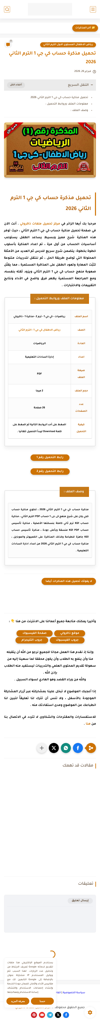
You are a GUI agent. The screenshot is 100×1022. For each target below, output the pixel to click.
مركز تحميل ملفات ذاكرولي (40, 224)
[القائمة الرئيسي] (93, 9)
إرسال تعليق (80, 900)
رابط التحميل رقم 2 (50, 471)
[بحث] (7, 9)
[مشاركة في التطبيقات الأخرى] (42, 748)
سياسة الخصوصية (74, 992)
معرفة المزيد (18, 1001)
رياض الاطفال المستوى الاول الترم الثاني (68, 44)
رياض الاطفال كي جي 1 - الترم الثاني (39, 330)
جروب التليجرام (31, 640)
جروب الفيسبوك (67, 640)
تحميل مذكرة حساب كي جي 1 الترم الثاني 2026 (59, 97)
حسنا (42, 1001)
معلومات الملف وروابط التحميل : (66, 104)
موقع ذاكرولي (69, 633)
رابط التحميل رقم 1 (50, 457)
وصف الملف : (79, 110)
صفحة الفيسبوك (34, 633)
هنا (88, 724)
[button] (78, 748)
